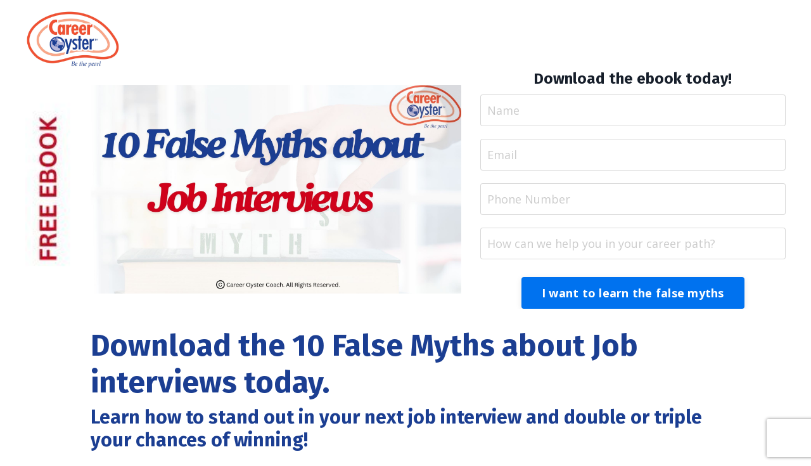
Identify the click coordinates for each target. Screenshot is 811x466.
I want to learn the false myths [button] (633, 293)
